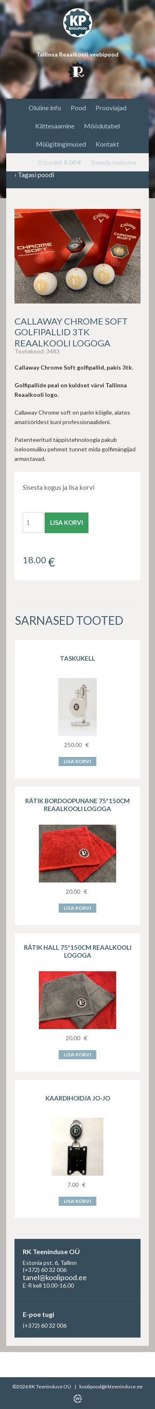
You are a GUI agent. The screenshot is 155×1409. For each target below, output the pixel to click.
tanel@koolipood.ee (55, 1277)
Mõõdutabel (102, 126)
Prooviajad (110, 107)
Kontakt (107, 144)
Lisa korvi (66, 522)
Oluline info (45, 107)
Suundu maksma (113, 162)
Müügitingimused (61, 144)
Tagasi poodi (34, 174)
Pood (78, 107)
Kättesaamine (54, 126)
